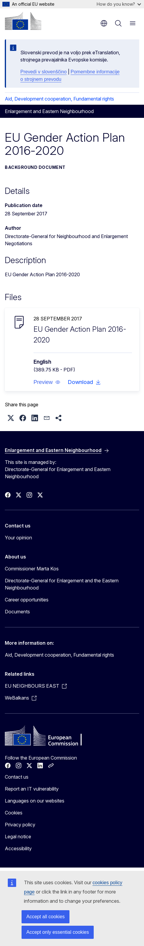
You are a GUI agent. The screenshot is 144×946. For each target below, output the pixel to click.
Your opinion (18, 538)
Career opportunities (26, 600)
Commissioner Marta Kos (32, 569)
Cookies (13, 813)
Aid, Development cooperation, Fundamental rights (59, 99)
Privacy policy (20, 825)
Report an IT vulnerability (32, 789)
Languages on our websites (34, 801)
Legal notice (18, 836)
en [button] (103, 23)
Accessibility (18, 848)
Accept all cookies (45, 916)
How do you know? (119, 4)
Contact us (16, 777)
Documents (17, 612)
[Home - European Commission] (23, 21)
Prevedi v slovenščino (43, 71)
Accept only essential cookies (57, 932)
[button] (47, 382)
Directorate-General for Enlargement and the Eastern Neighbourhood (62, 584)
